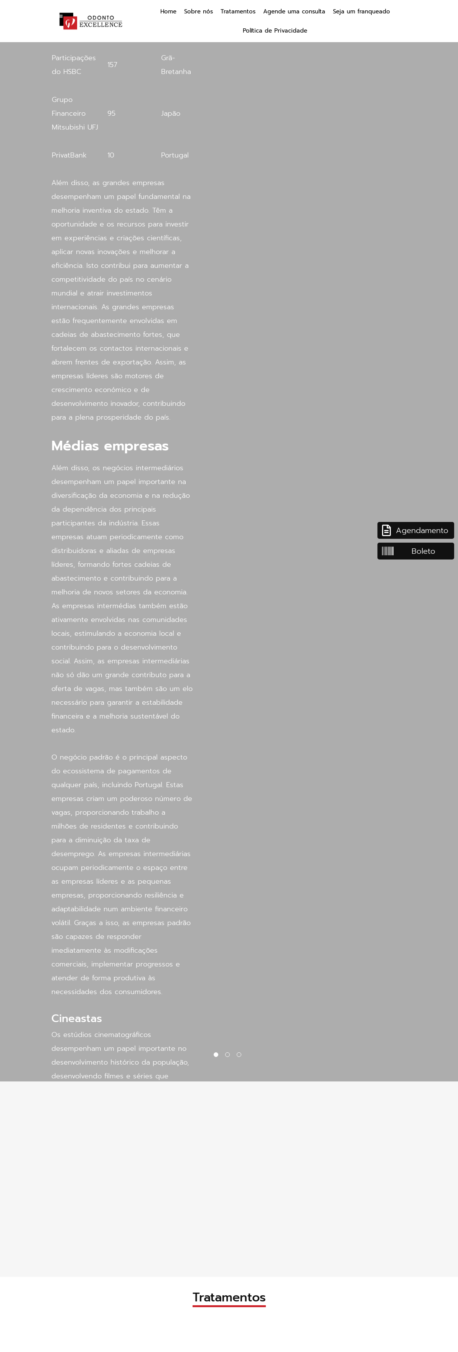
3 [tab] (240, 1056)
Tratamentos (238, 11)
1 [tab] (217, 1056)
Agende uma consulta (294, 11)
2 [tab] (229, 1056)
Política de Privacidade (275, 30)
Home (168, 11)
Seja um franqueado (361, 11)
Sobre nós (198, 11)
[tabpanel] (229, 540)
